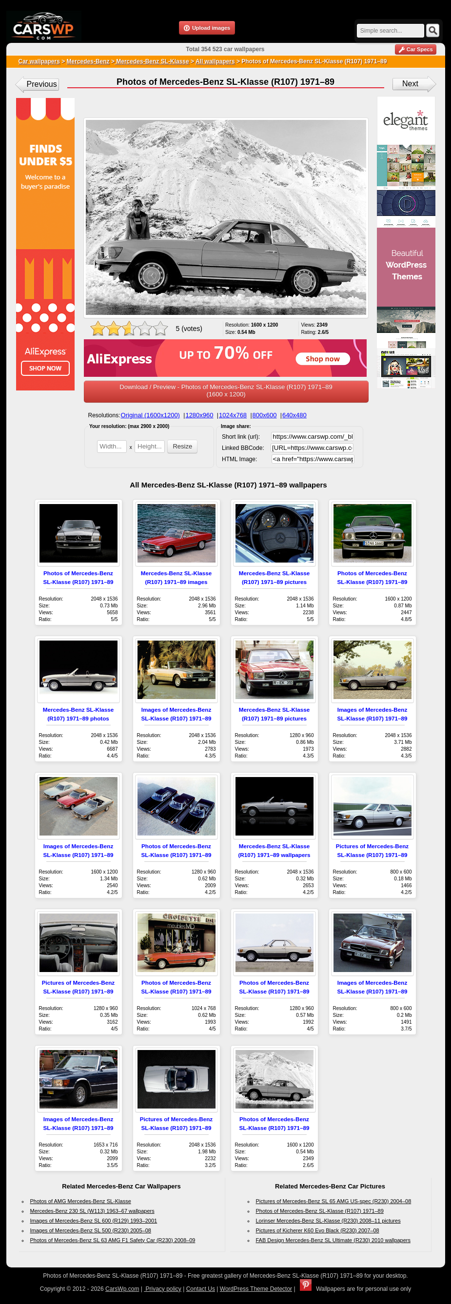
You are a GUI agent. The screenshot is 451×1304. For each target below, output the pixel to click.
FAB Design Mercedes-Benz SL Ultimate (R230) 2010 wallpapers (333, 1240)
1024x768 (233, 415)
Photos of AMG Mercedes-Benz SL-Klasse (80, 1201)
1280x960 (199, 415)
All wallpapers (215, 61)
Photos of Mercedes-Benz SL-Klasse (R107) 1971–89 (320, 1211)
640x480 (294, 415)
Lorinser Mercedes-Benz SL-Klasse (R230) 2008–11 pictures (328, 1221)
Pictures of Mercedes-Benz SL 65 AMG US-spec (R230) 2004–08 (334, 1201)
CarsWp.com (122, 1288)
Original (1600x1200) (150, 415)
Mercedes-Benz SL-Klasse (152, 61)
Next (410, 83)
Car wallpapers (39, 61)
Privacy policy (162, 1288)
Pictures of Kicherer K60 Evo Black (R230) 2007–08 (317, 1230)
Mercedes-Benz (88, 61)
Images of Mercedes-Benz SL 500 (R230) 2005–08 (90, 1230)
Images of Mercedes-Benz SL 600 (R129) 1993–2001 (93, 1221)
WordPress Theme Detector (256, 1288)
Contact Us (200, 1288)
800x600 (265, 415)
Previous (42, 84)
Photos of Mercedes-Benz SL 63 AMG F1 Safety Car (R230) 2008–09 (113, 1240)
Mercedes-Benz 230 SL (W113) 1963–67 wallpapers (92, 1211)
